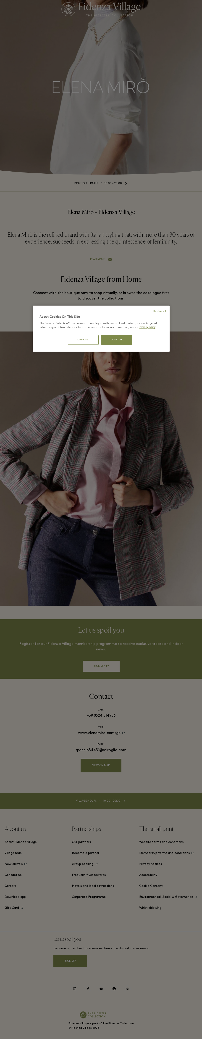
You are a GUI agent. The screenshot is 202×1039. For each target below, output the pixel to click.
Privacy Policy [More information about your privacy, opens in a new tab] (147, 327)
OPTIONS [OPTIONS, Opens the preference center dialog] (83, 340)
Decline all (159, 311)
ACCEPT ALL (116, 340)
